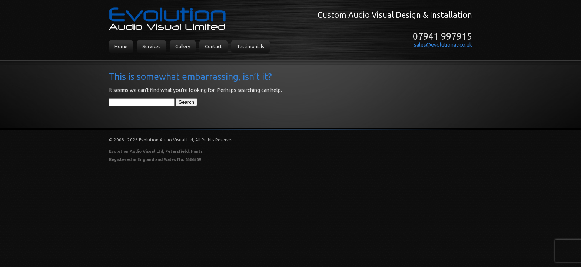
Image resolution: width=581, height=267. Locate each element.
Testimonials (250, 46)
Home (120, 46)
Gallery (182, 46)
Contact (213, 46)
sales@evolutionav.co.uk (443, 45)
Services (151, 46)
